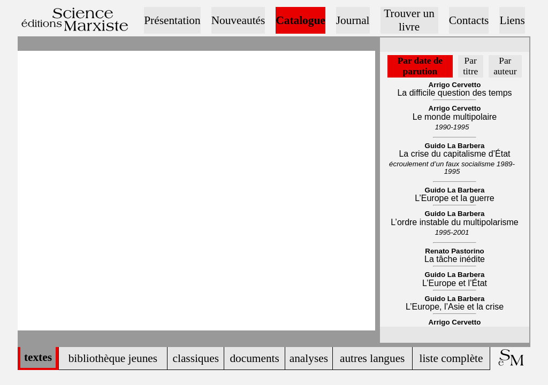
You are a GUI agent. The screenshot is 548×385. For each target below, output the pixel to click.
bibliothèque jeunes (112, 358)
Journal (353, 20)
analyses (309, 358)
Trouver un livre (409, 20)
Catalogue (300, 20)
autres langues (372, 358)
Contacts (469, 20)
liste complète (451, 358)
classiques (195, 358)
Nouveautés (238, 20)
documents (254, 358)
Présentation (172, 20)
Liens (511, 20)
